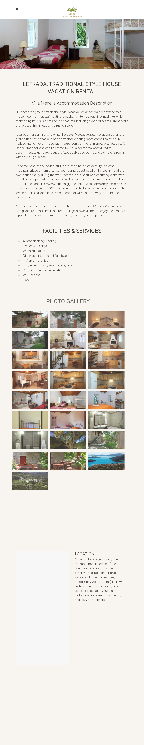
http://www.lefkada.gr (54, 184)
